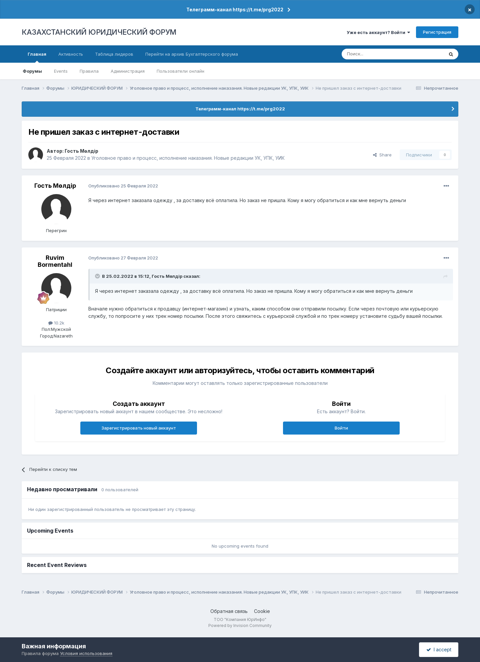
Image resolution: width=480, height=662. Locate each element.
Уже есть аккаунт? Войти (378, 32)
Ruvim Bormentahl (55, 261)
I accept (438, 649)
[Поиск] (374, 54)
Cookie (262, 611)
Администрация (128, 71)
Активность (70, 54)
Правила (89, 71)
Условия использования (86, 653)
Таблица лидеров (114, 54)
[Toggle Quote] (98, 276)
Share (382, 154)
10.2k (56, 322)
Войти (341, 428)
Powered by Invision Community (240, 625)
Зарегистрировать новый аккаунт (138, 428)
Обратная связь (229, 611)
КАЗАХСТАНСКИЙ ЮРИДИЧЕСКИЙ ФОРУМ (99, 32)
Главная (37, 57)
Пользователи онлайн (180, 71)
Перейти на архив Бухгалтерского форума (191, 54)
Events (61, 71)
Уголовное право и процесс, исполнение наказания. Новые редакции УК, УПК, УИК (188, 158)
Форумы (32, 71)
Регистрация (437, 32)
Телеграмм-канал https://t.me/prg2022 (234, 9)
